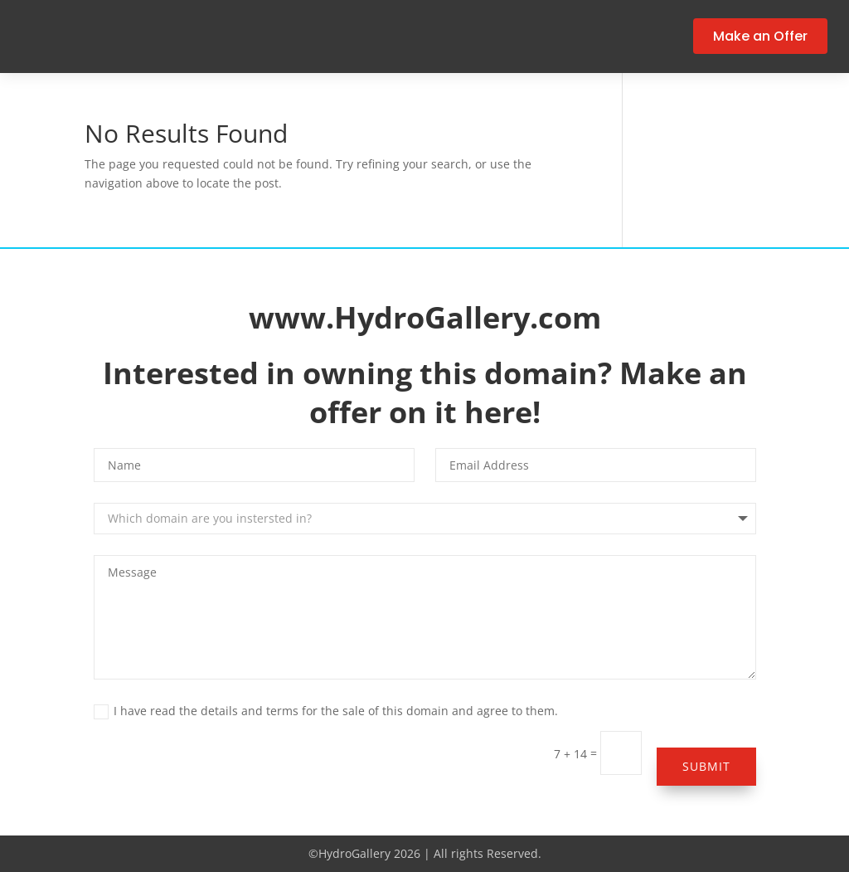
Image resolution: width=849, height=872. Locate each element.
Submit (706, 766)
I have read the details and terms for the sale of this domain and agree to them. (326, 711)
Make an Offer (760, 36)
